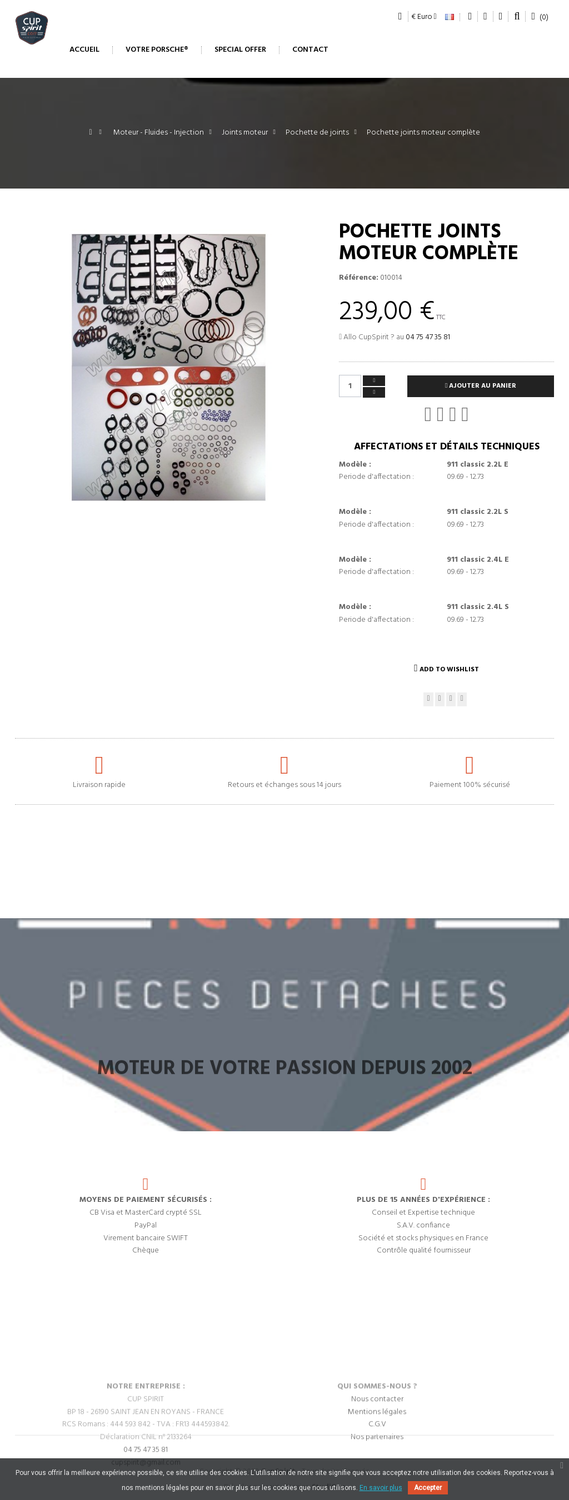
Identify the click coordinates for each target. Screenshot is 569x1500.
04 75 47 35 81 (428, 337)
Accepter (428, 1488)
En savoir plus (381, 1488)
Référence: (358, 278)
